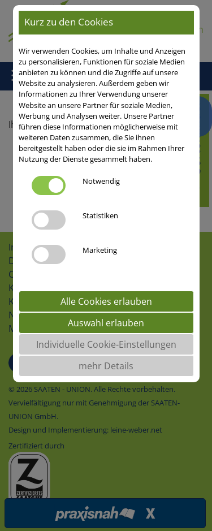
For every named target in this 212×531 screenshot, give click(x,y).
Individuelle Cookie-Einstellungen (106, 344)
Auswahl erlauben (106, 323)
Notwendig (101, 181)
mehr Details (106, 366)
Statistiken (100, 215)
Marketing (100, 250)
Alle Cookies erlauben (106, 301)
